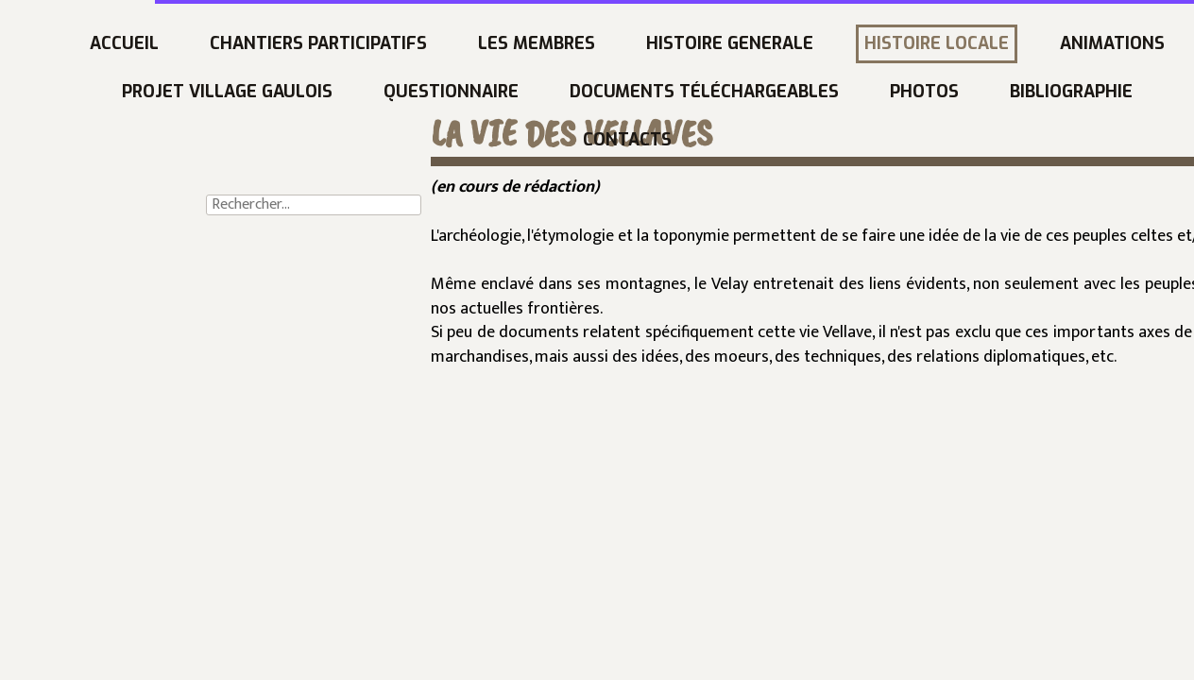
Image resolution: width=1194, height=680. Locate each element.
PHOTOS (770, 91)
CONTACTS (473, 139)
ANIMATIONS (958, 43)
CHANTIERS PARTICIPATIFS (164, 43)
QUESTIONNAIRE (297, 91)
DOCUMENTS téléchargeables (550, 91)
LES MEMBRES (382, 43)
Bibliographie (917, 91)
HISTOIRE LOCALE (782, 43)
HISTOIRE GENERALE (575, 43)
